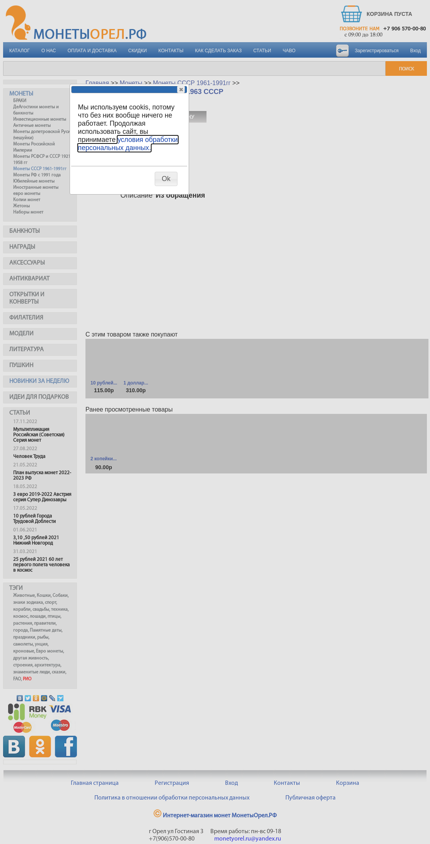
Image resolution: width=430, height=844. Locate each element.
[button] (181, 89)
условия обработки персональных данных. (128, 144)
